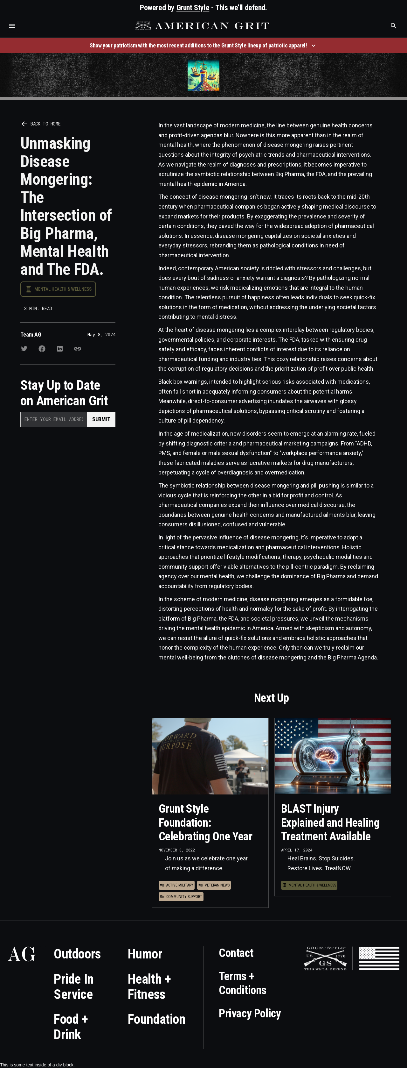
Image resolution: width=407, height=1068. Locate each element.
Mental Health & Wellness (63, 289)
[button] (12, 26)
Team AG (30, 334)
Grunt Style (193, 7)
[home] (203, 25)
